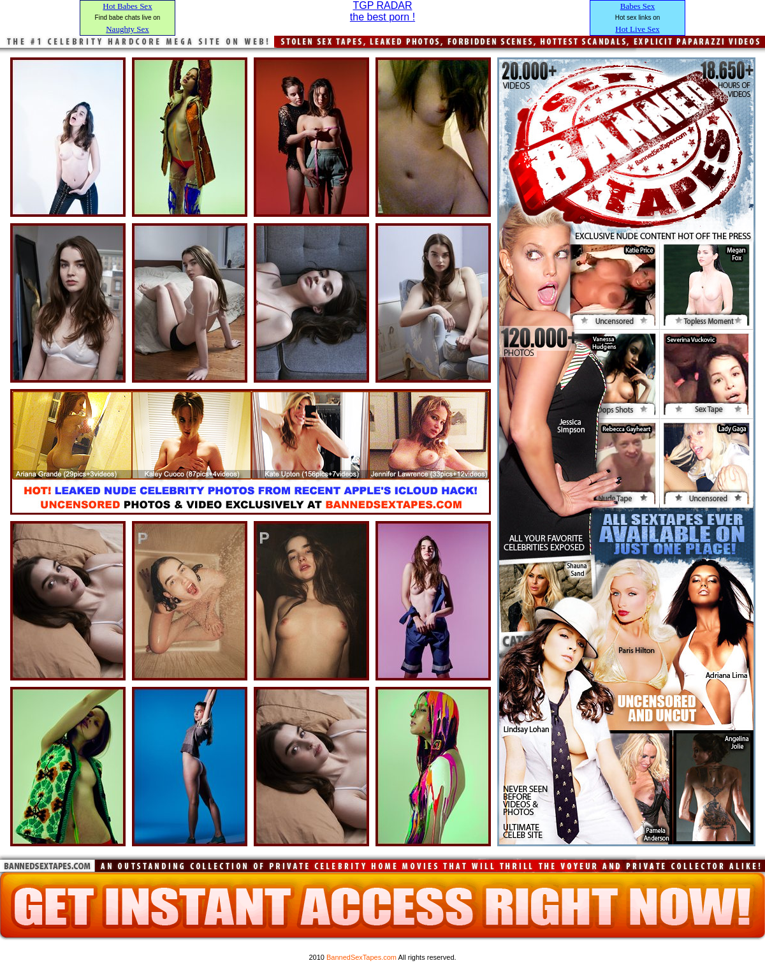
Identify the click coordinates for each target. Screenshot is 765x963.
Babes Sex (637, 6)
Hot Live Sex (637, 29)
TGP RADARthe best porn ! (382, 11)
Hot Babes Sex (127, 6)
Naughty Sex (127, 29)
